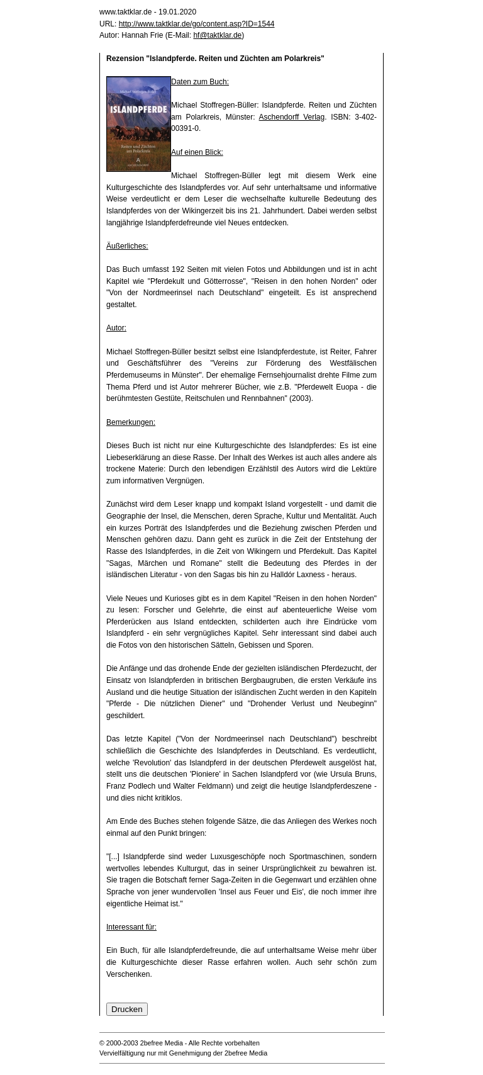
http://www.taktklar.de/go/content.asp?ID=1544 (197, 24)
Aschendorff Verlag (292, 117)
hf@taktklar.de (217, 35)
